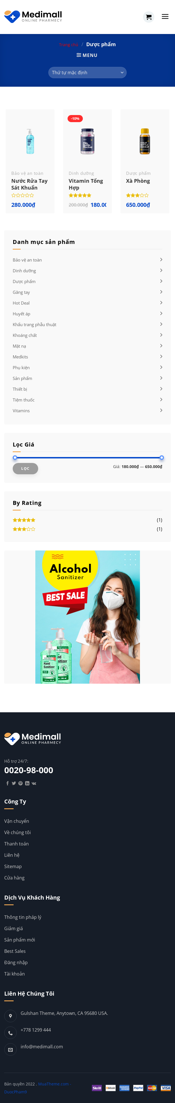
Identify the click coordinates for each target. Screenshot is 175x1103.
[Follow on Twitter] (14, 783)
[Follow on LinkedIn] (27, 783)
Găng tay (21, 292)
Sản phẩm (22, 378)
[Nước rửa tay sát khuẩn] (30, 141)
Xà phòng (138, 181)
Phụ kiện (21, 367)
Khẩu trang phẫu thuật (34, 324)
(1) (87, 520)
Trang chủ (68, 44)
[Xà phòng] (145, 141)
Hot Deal (21, 303)
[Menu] (165, 16)
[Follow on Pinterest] (20, 783)
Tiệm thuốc (23, 400)
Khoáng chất (25, 335)
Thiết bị (20, 389)
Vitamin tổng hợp (86, 184)
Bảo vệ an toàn (27, 260)
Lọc (25, 468)
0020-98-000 (28, 770)
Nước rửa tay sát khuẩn (29, 184)
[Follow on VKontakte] (34, 783)
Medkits (20, 357)
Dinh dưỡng (24, 270)
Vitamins (21, 410)
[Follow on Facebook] (7, 783)
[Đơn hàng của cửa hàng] (87, 72)
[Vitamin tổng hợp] (87, 141)
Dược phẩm (24, 281)
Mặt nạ (19, 346)
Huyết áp (21, 313)
